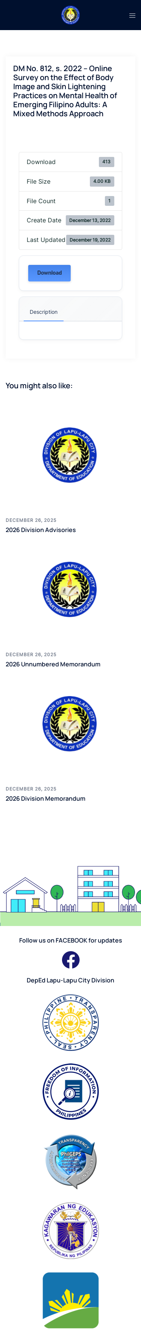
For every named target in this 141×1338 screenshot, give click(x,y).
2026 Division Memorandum (45, 798)
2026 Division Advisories (41, 530)
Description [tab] (44, 312)
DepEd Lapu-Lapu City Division (70, 980)
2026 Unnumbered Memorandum (53, 664)
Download (49, 273)
